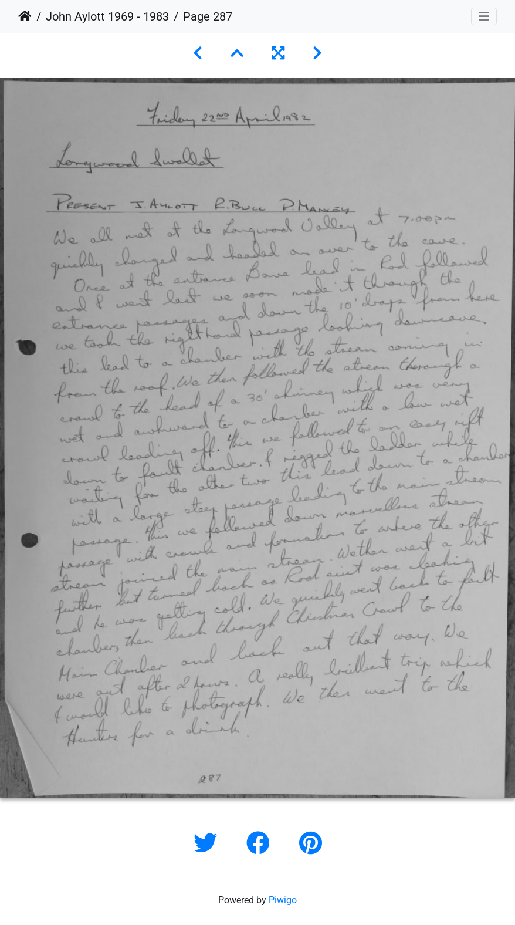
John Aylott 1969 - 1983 (107, 16)
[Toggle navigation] (484, 16)
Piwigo (283, 900)
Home (25, 16)
